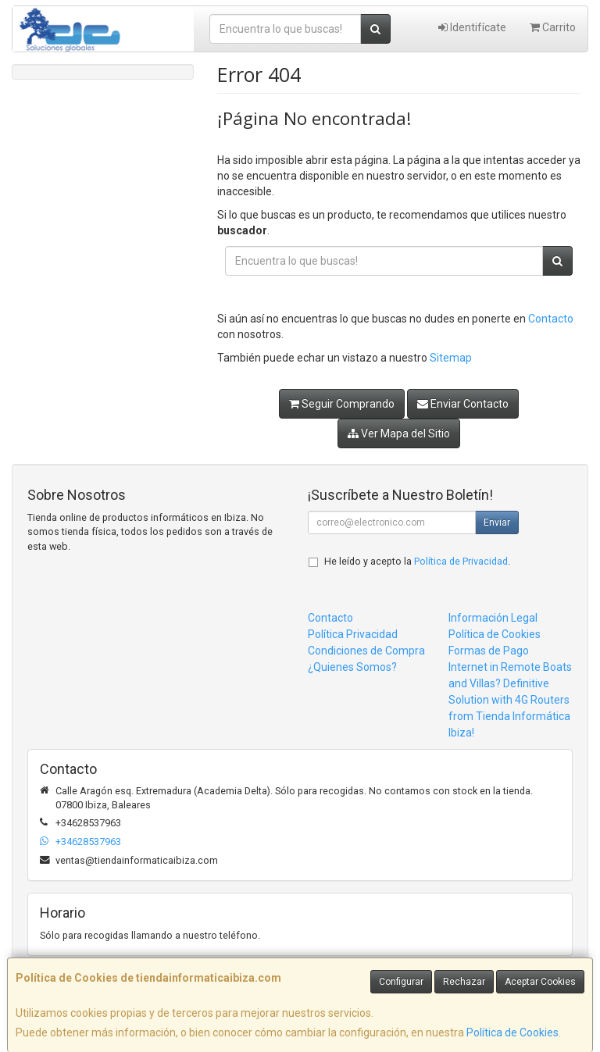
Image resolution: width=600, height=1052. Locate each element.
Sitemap (451, 357)
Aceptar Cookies (540, 981)
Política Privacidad (353, 634)
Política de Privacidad (461, 561)
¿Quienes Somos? (352, 667)
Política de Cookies (512, 1032)
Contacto (550, 318)
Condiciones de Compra (366, 650)
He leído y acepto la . (417, 561)
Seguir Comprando (342, 404)
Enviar (497, 522)
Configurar (401, 981)
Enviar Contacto (463, 404)
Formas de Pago (488, 650)
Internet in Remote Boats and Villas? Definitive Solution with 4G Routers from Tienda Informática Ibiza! (510, 700)
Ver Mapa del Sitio (399, 433)
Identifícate (472, 27)
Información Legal (493, 618)
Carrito (553, 27)
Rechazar (464, 981)
